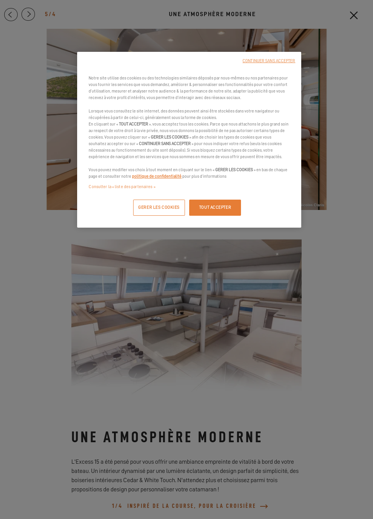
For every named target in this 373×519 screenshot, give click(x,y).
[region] (189, 140)
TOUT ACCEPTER (215, 207)
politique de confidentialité (157, 176)
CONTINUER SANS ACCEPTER (269, 61)
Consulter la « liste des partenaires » (122, 187)
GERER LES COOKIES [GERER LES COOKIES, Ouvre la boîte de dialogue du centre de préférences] (159, 207)
